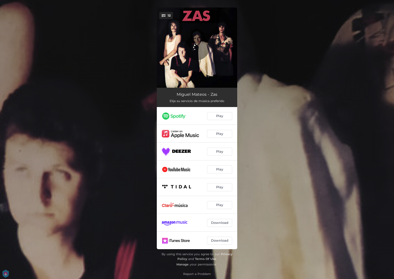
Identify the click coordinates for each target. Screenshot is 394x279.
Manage (182, 264)
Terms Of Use (205, 259)
